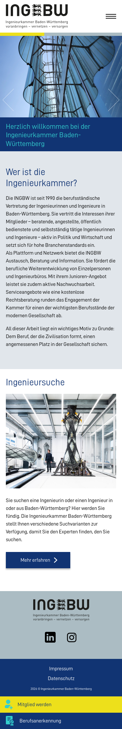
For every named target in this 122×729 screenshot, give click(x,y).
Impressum (61, 668)
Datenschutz (61, 678)
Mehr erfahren (35, 560)
